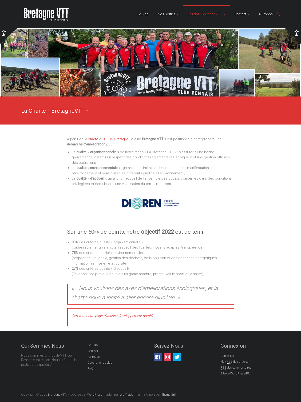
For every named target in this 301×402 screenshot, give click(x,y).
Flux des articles (235, 362)
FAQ (90, 368)
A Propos (266, 14)
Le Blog (143, 14)
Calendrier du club (100, 362)
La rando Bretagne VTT (205, 14)
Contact (240, 14)
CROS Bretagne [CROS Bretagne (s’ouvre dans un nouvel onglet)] (116, 139)
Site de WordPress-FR (235, 373)
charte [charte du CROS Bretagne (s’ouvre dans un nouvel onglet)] (93, 139)
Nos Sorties (166, 14)
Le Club (93, 345)
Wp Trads (126, 394)
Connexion (227, 356)
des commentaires (236, 368)
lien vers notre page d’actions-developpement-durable (113, 316)
